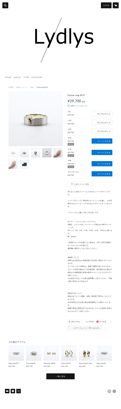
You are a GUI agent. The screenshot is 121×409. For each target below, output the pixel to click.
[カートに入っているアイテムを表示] (116, 5)
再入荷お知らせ (103, 114)
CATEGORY (36, 77)
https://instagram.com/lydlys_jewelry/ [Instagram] (109, 391)
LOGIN (106, 5)
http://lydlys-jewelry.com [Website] (114, 391)
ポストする (75, 322)
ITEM (26, 77)
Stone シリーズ (22, 87)
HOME (8, 77)
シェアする (89, 322)
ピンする (102, 322)
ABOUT (17, 77)
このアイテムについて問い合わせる (86, 328)
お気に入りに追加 (81, 184)
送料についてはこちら (79, 106)
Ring (32, 87)
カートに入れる (103, 141)
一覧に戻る (60, 376)
